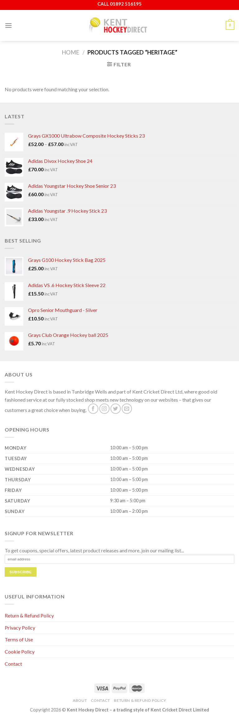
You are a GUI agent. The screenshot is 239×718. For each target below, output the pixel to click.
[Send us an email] (127, 409)
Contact (13, 664)
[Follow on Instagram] (104, 409)
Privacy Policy (20, 628)
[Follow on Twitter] (115, 409)
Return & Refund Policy (29, 615)
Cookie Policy (20, 651)
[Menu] (8, 25)
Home (70, 52)
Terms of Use (19, 639)
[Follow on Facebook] (93, 409)
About (80, 700)
